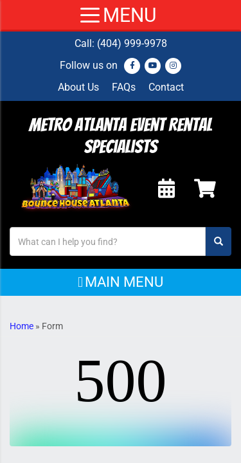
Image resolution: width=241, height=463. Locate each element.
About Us (78, 87)
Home (21, 326)
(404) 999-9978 (132, 43)
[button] (120, 282)
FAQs (124, 87)
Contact (166, 87)
